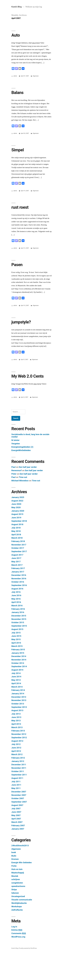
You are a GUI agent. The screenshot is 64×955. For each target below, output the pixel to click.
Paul (13, 467)
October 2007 (17, 798)
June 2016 (16, 595)
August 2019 (17, 514)
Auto (15, 35)
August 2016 (17, 588)
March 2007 (16, 822)
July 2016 (16, 592)
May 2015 (16, 639)
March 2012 (16, 754)
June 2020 (16, 504)
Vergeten (15, 443)
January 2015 (17, 653)
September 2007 (19, 802)
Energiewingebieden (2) (22, 447)
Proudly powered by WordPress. (28, 948)
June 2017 (16, 558)
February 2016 (18, 609)
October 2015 (17, 622)
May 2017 (16, 561)
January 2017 (17, 572)
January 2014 (17, 693)
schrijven (15, 879)
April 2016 (16, 602)
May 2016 (16, 599)
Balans (17, 92)
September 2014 (19, 666)
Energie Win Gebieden (21, 862)
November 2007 (18, 795)
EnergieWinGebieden (21, 450)
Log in (14, 926)
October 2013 (17, 703)
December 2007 (18, 791)
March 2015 (16, 646)
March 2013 (16, 727)
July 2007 (16, 808)
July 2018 (16, 528)
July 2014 (16, 673)
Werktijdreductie (19, 903)
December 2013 (18, 697)
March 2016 (16, 605)
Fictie (13, 866)
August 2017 (17, 555)
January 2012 (17, 761)
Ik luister (15, 440)
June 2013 (16, 717)
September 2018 (19, 521)
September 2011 (19, 774)
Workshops (16, 906)
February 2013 (18, 730)
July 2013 (16, 714)
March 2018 (16, 538)
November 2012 (18, 734)
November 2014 (18, 659)
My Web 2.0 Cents (27, 376)
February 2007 (18, 825)
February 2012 (18, 758)
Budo (13, 856)
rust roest (19, 207)
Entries (16, 930)
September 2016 (19, 585)
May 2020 (16, 507)
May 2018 (16, 531)
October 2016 (17, 582)
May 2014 (16, 680)
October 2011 (17, 771)
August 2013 (17, 710)
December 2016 (18, 575)
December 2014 (18, 656)
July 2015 (16, 632)
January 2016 (17, 612)
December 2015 (18, 615)
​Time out (23, 477)
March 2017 (16, 565)
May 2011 (16, 788)
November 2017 (18, 544)
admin (15, 76)
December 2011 (18, 764)
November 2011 (18, 768)
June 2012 (16, 747)
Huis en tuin (16, 869)
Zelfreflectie (17, 910)
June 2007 (16, 812)
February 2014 (18, 690)
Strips (14, 889)
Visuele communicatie (21, 899)
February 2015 (18, 649)
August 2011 (17, 778)
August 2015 (17, 629)
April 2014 (16, 683)
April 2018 (16, 534)
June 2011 (16, 785)
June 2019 (16, 517)
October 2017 (17, 548)
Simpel (17, 150)
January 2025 (17, 497)
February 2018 (18, 541)
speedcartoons (18, 886)
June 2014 (16, 676)
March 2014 (16, 687)
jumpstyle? (21, 322)
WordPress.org (18, 937)
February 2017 (18, 568)
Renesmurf (16, 470)
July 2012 (16, 744)
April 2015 (16, 643)
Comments (18, 933)
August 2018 (17, 524)
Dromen (15, 859)
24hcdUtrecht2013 (20, 845)
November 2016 (18, 578)
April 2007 (16, 818)
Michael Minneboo (19, 480)
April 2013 (16, 724)
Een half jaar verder (28, 467)
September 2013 (19, 707)
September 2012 (19, 737)
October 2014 (17, 663)
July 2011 (16, 781)
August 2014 (17, 670)
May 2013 (16, 720)
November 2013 (18, 700)
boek (13, 852)
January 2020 (17, 511)
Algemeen (36, 76)
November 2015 (18, 619)
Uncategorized (18, 896)
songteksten (17, 883)
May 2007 (16, 815)
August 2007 (17, 805)
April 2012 (16, 751)
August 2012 (17, 741)
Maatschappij (17, 872)
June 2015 (16, 636)
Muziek (14, 876)
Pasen (16, 264)
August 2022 (17, 500)
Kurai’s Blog (16, 6)
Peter (13, 474)
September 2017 (19, 551)
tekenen (15, 893)
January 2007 (17, 829)
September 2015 (19, 626)
